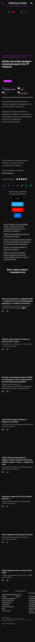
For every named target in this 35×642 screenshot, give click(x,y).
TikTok (17, 198)
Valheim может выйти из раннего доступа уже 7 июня (16, 340)
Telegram (17, 204)
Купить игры (6, 610)
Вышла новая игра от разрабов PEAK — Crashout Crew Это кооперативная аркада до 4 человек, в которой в (17, 301)
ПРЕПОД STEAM (17, 3)
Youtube (17, 210)
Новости (18, 55)
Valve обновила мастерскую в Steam (17, 534)
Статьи (17, 596)
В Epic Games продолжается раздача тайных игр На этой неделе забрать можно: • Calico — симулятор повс (17, 461)
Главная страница (8, 55)
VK (18, 215)
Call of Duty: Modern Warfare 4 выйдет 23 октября (14, 421)
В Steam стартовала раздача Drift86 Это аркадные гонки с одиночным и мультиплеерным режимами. (17, 242)
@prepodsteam (8, 173)
